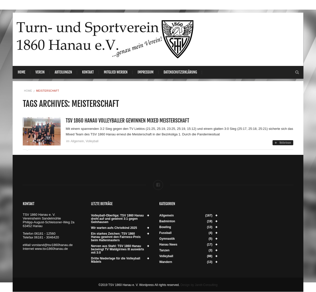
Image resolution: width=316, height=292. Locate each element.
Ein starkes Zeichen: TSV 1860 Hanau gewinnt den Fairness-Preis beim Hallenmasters (116, 237)
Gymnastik (167, 238)
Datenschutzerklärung (180, 72)
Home (21, 72)
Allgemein (77, 141)
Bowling (165, 227)
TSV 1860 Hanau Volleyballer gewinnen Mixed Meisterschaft (127, 120)
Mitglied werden (116, 72)
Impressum (145, 72)
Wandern (165, 262)
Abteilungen (63, 72)
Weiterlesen (283, 142)
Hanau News (168, 244)
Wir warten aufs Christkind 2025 (114, 228)
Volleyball (92, 141)
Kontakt (88, 72)
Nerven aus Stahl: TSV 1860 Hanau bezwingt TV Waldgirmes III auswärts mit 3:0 (117, 249)
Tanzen (164, 250)
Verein (39, 72)
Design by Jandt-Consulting (199, 285)
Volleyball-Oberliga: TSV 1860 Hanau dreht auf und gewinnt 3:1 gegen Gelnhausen (117, 219)
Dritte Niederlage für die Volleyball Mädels (115, 260)
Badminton (167, 221)
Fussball (165, 233)
